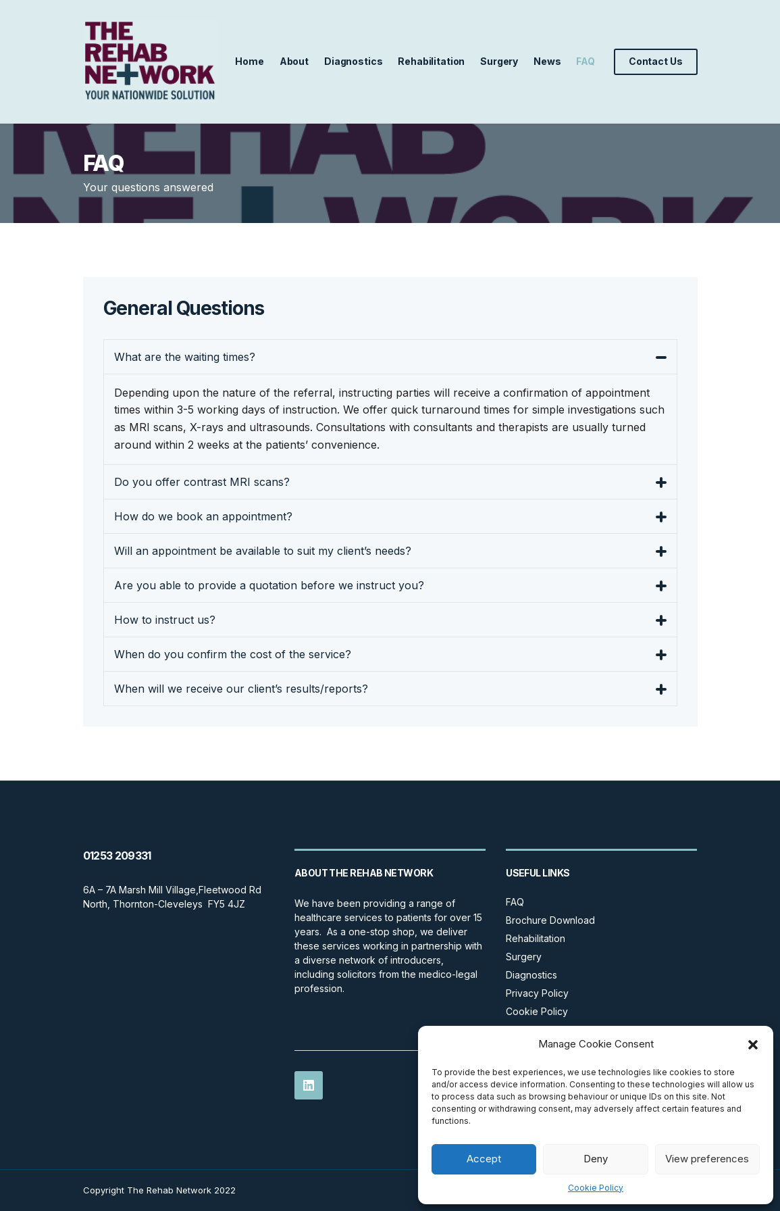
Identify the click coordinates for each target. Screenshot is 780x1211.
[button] (753, 1045)
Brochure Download (550, 920)
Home (249, 61)
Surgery (499, 61)
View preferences (707, 1158)
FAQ (585, 61)
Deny (595, 1158)
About (294, 61)
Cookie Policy (595, 1188)
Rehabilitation (431, 61)
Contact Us (656, 61)
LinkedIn (308, 1085)
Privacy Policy (537, 993)
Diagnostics (353, 61)
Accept (484, 1158)
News (547, 61)
